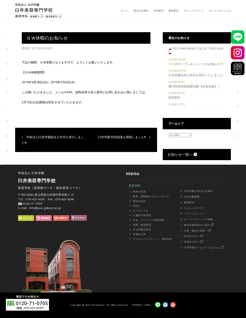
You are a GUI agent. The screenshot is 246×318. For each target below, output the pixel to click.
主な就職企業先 (142, 229)
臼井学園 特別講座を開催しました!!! (122, 137)
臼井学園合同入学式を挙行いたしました (195, 75)
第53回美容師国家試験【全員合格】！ (194, 86)
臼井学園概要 (192, 196)
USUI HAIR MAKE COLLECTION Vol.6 (196, 50)
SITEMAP (136, 305)
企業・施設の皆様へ (197, 230)
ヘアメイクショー (194, 213)
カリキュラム (141, 210)
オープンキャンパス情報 (198, 219)
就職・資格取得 (142, 224)
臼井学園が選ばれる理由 (198, 191)
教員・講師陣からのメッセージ (151, 196)
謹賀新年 (174, 97)
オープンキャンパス (220, 10)
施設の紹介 (139, 201)
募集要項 (173, 10)
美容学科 (135, 185)
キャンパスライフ (193, 10)
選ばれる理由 (140, 10)
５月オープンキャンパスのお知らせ (196, 64)
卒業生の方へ (193, 241)
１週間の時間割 (142, 215)
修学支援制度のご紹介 (199, 225)
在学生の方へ (193, 236)
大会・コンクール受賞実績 (148, 220)
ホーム (124, 10)
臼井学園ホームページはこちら (204, 247)
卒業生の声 (139, 234)
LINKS (147, 305)
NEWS (136, 205)
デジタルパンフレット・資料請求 (152, 239)
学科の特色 (139, 191)
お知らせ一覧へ (182, 154)
